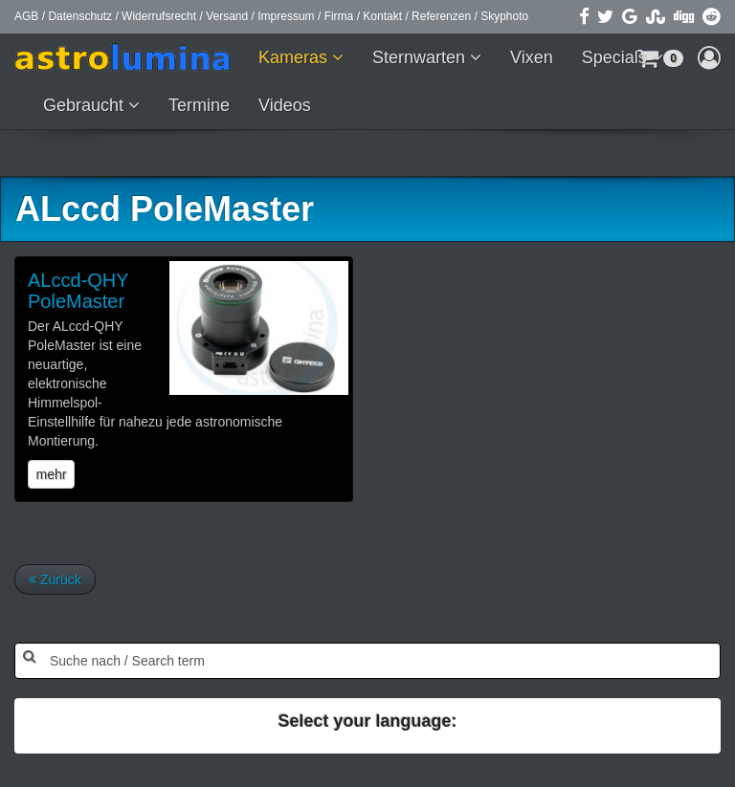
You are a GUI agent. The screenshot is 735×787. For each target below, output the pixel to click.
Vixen (531, 57)
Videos (284, 105)
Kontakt (382, 16)
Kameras (295, 57)
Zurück (55, 579)
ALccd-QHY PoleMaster (78, 291)
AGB (26, 16)
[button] (709, 57)
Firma (339, 16)
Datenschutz (80, 16)
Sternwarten (421, 57)
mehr (51, 474)
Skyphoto (504, 16)
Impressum (285, 16)
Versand (227, 16)
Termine (199, 105)
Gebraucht (85, 105)
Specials (617, 57)
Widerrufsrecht (159, 16)
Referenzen (441, 16)
